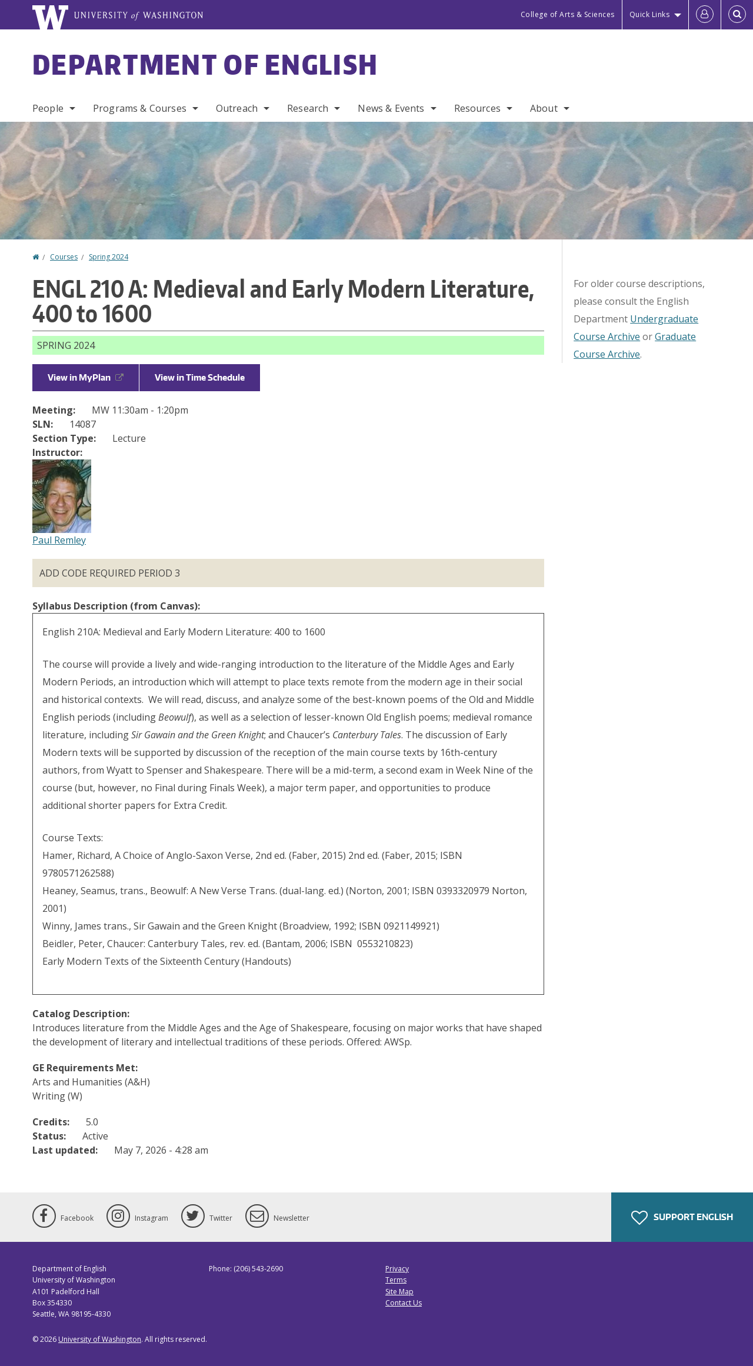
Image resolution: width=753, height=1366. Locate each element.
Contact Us (403, 1303)
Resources (477, 108)
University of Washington (99, 1339)
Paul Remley (59, 540)
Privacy (397, 1269)
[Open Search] (737, 14)
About (544, 108)
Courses (64, 257)
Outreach (237, 108)
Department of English (205, 64)
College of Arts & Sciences (568, 14)
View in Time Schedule (200, 377)
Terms (396, 1280)
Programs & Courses (139, 108)
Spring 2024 (108, 257)
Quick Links (649, 14)
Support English (682, 1218)
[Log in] (705, 14)
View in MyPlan (86, 377)
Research (307, 108)
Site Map (399, 1292)
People (48, 108)
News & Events (391, 108)
